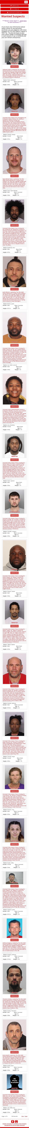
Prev (22, 1116)
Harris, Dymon (10, 481)
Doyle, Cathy (10, 863)
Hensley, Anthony (11, 703)
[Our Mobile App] (16, 1122)
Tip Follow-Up (14, 9)
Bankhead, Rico (11, 247)
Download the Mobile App (14, 12)
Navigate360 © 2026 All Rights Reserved (14, 1125)
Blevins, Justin (10, 304)
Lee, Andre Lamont (12, 365)
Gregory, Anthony (11, 954)
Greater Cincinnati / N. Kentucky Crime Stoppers (14, 1123)
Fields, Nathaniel (11, 80)
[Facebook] (12, 1122)
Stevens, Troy (10, 809)
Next (26, 1116)
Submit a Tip (14, 5)
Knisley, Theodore (11, 1011)
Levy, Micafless (11, 425)
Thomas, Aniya (11, 756)
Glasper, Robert (11, 591)
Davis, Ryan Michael (12, 190)
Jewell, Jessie (10, 1065)
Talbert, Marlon (11, 644)
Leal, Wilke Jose (11, 1107)
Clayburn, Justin (11, 909)
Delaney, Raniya (11, 134)
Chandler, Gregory (11, 531)
